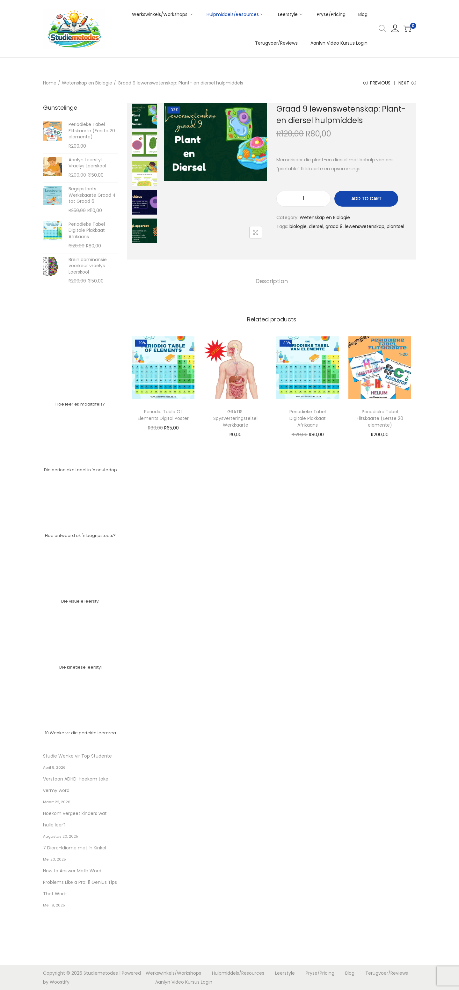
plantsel (395, 226)
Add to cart (366, 198)
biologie (298, 226)
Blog (349, 973)
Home (49, 83)
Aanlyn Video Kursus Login (183, 982)
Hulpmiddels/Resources (238, 973)
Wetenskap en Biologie (87, 83)
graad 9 (334, 226)
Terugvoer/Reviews (386, 973)
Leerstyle (285, 973)
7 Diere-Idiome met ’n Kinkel (74, 848)
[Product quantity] (303, 198)
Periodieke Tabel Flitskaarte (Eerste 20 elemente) (380, 418)
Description (272, 281)
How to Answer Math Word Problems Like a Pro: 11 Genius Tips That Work (80, 882)
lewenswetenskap (364, 226)
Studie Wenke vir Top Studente (77, 756)
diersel (316, 226)
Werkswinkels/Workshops (173, 973)
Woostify (59, 982)
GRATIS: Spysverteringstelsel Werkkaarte (235, 418)
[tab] (272, 281)
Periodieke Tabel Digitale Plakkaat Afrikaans (307, 418)
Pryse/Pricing (320, 973)
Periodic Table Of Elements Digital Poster (163, 415)
